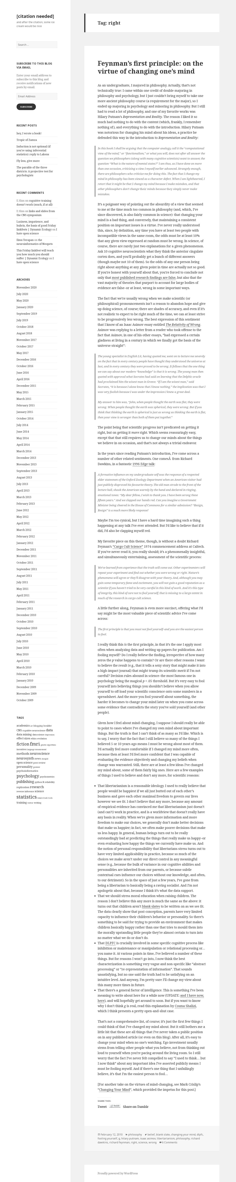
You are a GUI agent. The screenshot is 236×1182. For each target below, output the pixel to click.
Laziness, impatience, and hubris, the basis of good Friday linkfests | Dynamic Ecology (36, 225)
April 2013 (23, 490)
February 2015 (26, 405)
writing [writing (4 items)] (37, 802)
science (142, 1142)
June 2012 (23, 510)
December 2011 (26, 549)
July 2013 (22, 484)
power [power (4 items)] (36, 767)
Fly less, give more (28, 161)
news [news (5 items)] (38, 758)
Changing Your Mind (114, 1089)
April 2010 (23, 661)
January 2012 (25, 543)
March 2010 (24, 667)
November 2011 (27, 556)
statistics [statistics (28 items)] (27, 797)
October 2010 (25, 621)
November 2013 (27, 464)
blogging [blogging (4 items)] (38, 725)
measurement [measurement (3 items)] (40, 749)
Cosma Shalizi (185, 1006)
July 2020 (22, 294)
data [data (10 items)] (49, 730)
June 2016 (23, 372)
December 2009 (26, 687)
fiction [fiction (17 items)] (23, 744)
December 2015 (26, 386)
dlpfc (200, 1134)
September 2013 (27, 471)
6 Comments (169, 1142)
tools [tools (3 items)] (50, 798)
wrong (153, 1142)
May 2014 (23, 438)
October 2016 (25, 366)
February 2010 (26, 674)
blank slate (163, 1134)
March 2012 (24, 530)
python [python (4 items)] (38, 782)
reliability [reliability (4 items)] (50, 782)
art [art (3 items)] (31, 726)
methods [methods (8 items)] (23, 753)
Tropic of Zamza (27, 140)
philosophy (135, 1134)
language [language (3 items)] (31, 749)
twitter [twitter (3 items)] (30, 803)
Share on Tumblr (135, 1106)
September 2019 (27, 313)
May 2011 (23, 589)
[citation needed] (35, 16)
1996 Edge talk (143, 464)
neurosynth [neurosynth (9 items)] (25, 758)
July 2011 (22, 582)
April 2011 (23, 595)
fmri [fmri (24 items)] (35, 744)
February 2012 (26, 536)
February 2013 (26, 503)
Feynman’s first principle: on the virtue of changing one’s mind (150, 67)
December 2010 (26, 615)
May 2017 (23, 353)
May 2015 (23, 392)
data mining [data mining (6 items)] (24, 734)
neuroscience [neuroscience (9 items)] (40, 753)
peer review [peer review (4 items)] (39, 762)
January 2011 (25, 608)
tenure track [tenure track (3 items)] (42, 798)
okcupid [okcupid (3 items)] (44, 759)
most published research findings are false (144, 277)
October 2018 (25, 327)
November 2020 (27, 287)
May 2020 (23, 300)
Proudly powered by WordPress (118, 1173)
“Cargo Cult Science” (128, 546)
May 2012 (23, 517)
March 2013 (24, 497)
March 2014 (24, 451)
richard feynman (119, 1142)
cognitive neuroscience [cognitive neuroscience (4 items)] (33, 730)
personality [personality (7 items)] (25, 767)
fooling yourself (107, 1138)
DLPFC (110, 943)
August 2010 (24, 634)
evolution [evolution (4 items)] (42, 738)
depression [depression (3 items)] (49, 735)
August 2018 (24, 333)
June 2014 (23, 431)
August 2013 (24, 477)
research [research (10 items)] (37, 787)
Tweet (102, 1106)
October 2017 (25, 346)
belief (151, 1134)
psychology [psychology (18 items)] (28, 776)
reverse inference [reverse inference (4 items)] (25, 791)
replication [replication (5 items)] (23, 787)
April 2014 (23, 444)
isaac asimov (148, 1138)
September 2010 (27, 628)
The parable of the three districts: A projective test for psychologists (35, 171)
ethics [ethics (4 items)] (34, 738)
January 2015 (25, 412)
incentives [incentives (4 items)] (22, 749)
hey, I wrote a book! (29, 133)
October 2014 (25, 418)
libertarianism (166, 1138)
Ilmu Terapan (25, 240)
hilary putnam (130, 1138)
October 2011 (25, 562)
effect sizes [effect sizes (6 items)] (23, 738)
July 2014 (22, 425)
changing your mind (183, 1134)
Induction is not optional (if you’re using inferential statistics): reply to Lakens (33, 150)
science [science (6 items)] (39, 791)
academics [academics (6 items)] (23, 725)
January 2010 (25, 680)
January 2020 (25, 307)
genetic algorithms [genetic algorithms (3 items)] (48, 745)
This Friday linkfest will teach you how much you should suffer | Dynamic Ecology (35, 254)
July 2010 (22, 641)
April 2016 (23, 379)
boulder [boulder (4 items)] (47, 725)
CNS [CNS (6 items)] (19, 730)
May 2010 (23, 654)
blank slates (151, 906)
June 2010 (23, 648)
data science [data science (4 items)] (38, 734)
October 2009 (25, 700)
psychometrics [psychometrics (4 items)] (47, 776)
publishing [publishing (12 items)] (25, 781)
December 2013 (26, 458)
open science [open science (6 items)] (25, 762)
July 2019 (22, 320)
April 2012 (23, 523)
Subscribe (26, 106)
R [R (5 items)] (43, 782)
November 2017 (27, 340)
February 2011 (26, 602)
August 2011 (24, 575)
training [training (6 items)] (22, 802)
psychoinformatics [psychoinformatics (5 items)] (27, 770)
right (134, 1142)
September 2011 (27, 569)
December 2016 (26, 359)
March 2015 (24, 399)
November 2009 (27, 693)
